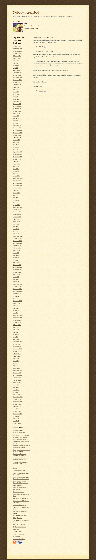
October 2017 (17, 344)
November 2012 (17, 241)
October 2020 (17, 411)
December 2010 (17, 185)
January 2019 (17, 377)
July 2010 (15, 173)
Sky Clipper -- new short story (21, 435)
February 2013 (17, 248)
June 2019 (16, 389)
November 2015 (17, 301)
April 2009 (16, 142)
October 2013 (17, 265)
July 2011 (15, 202)
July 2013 (15, 260)
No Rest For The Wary (19, 432)
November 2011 (17, 212)
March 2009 (16, 140)
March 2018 (16, 356)
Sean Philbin (19, 526)
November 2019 (17, 401)
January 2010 (17, 159)
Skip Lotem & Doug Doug (20, 498)
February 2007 (17, 84)
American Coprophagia (19, 505)
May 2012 (16, 226)
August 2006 (16, 70)
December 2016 (17, 320)
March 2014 (16, 274)
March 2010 (16, 164)
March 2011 (16, 192)
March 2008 (16, 113)
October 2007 (17, 104)
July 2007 (15, 96)
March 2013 (16, 250)
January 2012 (17, 216)
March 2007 (16, 87)
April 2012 (16, 224)
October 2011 (17, 209)
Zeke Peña (16, 529)
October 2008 (17, 128)
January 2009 (17, 135)
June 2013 (16, 257)
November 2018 (17, 375)
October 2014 (17, 286)
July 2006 (15, 68)
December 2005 (17, 51)
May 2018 (16, 361)
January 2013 (17, 245)
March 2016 (16, 303)
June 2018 (16, 363)
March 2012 (16, 221)
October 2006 (17, 75)
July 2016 (15, 313)
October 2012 (17, 238)
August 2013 (16, 262)
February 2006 (17, 56)
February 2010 (17, 161)
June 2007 (16, 94)
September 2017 (18, 341)
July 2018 (15, 365)
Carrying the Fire (18, 430)
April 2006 (16, 60)
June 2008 (16, 120)
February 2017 (17, 325)
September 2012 (18, 236)
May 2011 (16, 197)
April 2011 (16, 195)
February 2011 (17, 190)
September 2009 (18, 152)
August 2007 (16, 99)
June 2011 (16, 200)
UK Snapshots (17, 536)
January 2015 (17, 293)
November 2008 (17, 130)
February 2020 (17, 406)
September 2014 (18, 284)
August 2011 (16, 205)
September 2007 (18, 101)
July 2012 (15, 231)
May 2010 (16, 169)
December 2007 (17, 108)
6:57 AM (41, 46)
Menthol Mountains (18, 534)
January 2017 (17, 322)
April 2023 (16, 418)
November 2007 (17, 106)
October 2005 (17, 46)
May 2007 (16, 92)
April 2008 (16, 116)
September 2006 (18, 72)
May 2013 (16, 255)
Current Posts (17, 423)
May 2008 (16, 118)
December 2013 (17, 269)
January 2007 (17, 82)
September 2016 (18, 315)
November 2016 (17, 317)
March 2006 (16, 58)
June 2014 (16, 281)
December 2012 (17, 243)
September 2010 (18, 178)
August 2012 (16, 233)
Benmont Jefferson (18, 492)
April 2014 (16, 277)
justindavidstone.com (19, 470)
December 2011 (17, 214)
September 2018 (18, 370)
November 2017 (17, 346)
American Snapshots (19, 539)
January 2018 (17, 351)
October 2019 (17, 399)
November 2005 (17, 48)
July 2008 (15, 123)
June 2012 (16, 229)
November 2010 (17, 183)
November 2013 (17, 267)
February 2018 (17, 353)
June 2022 (16, 416)
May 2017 (16, 332)
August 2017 (16, 339)
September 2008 (18, 125)
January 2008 (17, 111)
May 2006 (16, 63)
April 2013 (16, 253)
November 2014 (17, 289)
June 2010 (16, 171)
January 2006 (17, 53)
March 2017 (16, 327)
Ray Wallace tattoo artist (20, 515)
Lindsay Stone (17, 531)
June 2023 (16, 421)
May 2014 (16, 279)
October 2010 (17, 180)
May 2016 (16, 308)
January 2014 (17, 272)
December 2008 (17, 132)
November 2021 (17, 413)
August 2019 (16, 394)
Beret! (19, 524)
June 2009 (16, 147)
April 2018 (16, 358)
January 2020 (17, 404)
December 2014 (17, 291)
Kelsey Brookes (17, 518)
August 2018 (16, 368)
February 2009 (17, 137)
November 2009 (17, 154)
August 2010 (16, 176)
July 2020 (15, 409)
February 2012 (17, 219)
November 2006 (17, 77)
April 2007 (16, 89)
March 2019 (16, 382)
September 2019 (18, 397)
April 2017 (16, 329)
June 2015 (16, 296)
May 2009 (16, 144)
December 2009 (17, 156)
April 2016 (16, 305)
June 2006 (16, 65)
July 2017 (15, 337)
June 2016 (16, 310)
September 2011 (18, 207)
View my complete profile (31, 28)
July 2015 (15, 298)
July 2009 (15, 149)
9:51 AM (41, 90)
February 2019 (17, 380)
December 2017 (17, 349)
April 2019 (16, 385)
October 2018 (17, 373)
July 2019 (15, 392)
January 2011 (17, 188)
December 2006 (17, 80)
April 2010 (16, 166)
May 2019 (16, 387)
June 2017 (16, 334)
